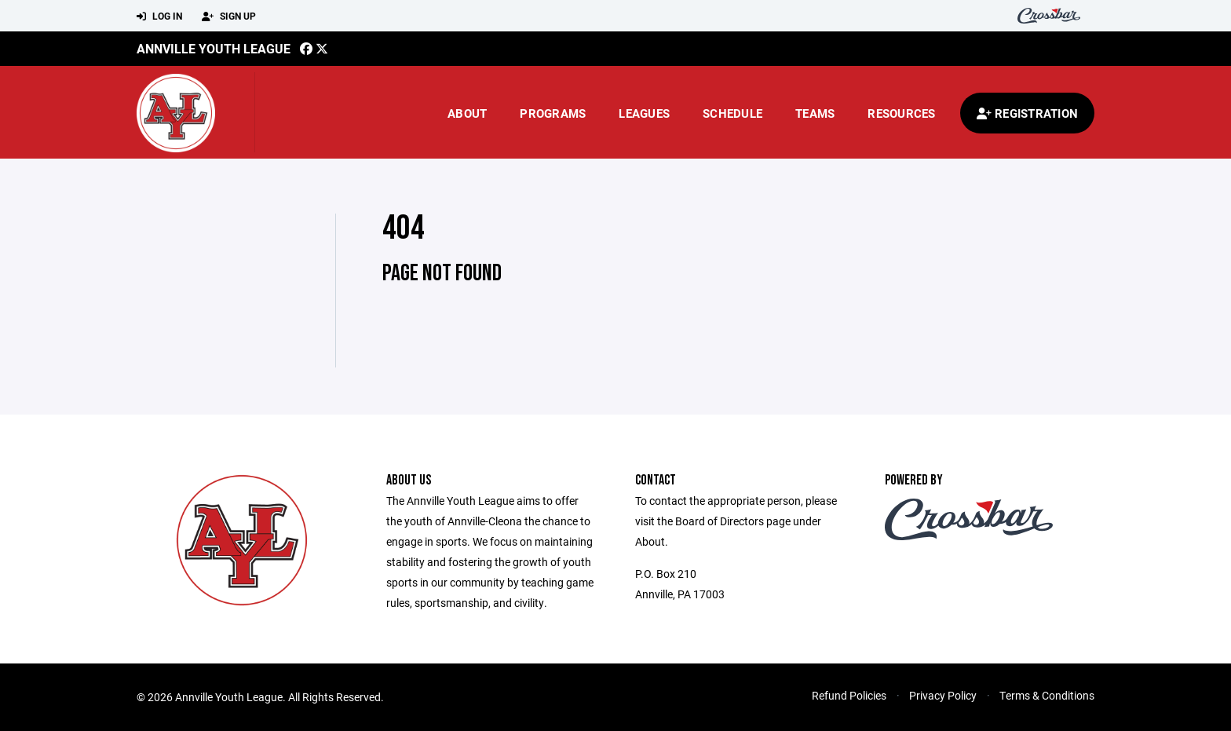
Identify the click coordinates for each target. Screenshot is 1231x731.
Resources (901, 113)
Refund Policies (849, 695)
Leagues (644, 113)
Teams (815, 113)
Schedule (732, 113)
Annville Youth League (213, 48)
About (467, 113)
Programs (553, 113)
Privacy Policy (943, 695)
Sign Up (229, 16)
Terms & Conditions (1046, 695)
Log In (159, 16)
